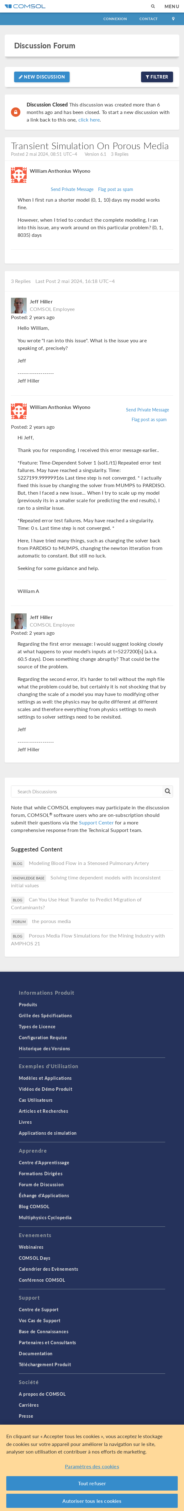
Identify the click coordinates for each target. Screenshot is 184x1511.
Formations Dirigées (40, 1173)
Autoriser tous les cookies (91, 1503)
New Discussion (42, 76)
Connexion (115, 18)
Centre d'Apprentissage (44, 1162)
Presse (26, 1416)
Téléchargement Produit (45, 1364)
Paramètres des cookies (92, 1469)
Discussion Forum (44, 45)
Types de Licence (37, 1026)
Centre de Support (39, 1309)
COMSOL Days (34, 1258)
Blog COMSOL (34, 1206)
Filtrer (157, 76)
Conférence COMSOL (42, 1280)
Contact (148, 18)
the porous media (51, 921)
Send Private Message (72, 189)
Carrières (29, 1405)
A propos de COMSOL (42, 1394)
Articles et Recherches (43, 1111)
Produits (28, 1004)
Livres (25, 1122)
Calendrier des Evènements (48, 1269)
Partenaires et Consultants (47, 1342)
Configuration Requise (43, 1037)
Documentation (36, 1353)
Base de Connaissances (44, 1331)
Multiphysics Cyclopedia (45, 1217)
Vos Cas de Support (39, 1320)
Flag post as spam (116, 189)
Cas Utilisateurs (36, 1100)
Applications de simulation (48, 1133)
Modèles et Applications (45, 1078)
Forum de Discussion (41, 1184)
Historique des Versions (44, 1048)
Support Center (96, 822)
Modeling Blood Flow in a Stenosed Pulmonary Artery (89, 863)
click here (89, 119)
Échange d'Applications (44, 1195)
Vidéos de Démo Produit (45, 1089)
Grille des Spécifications (45, 1015)
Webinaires (31, 1247)
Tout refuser (92, 1486)
